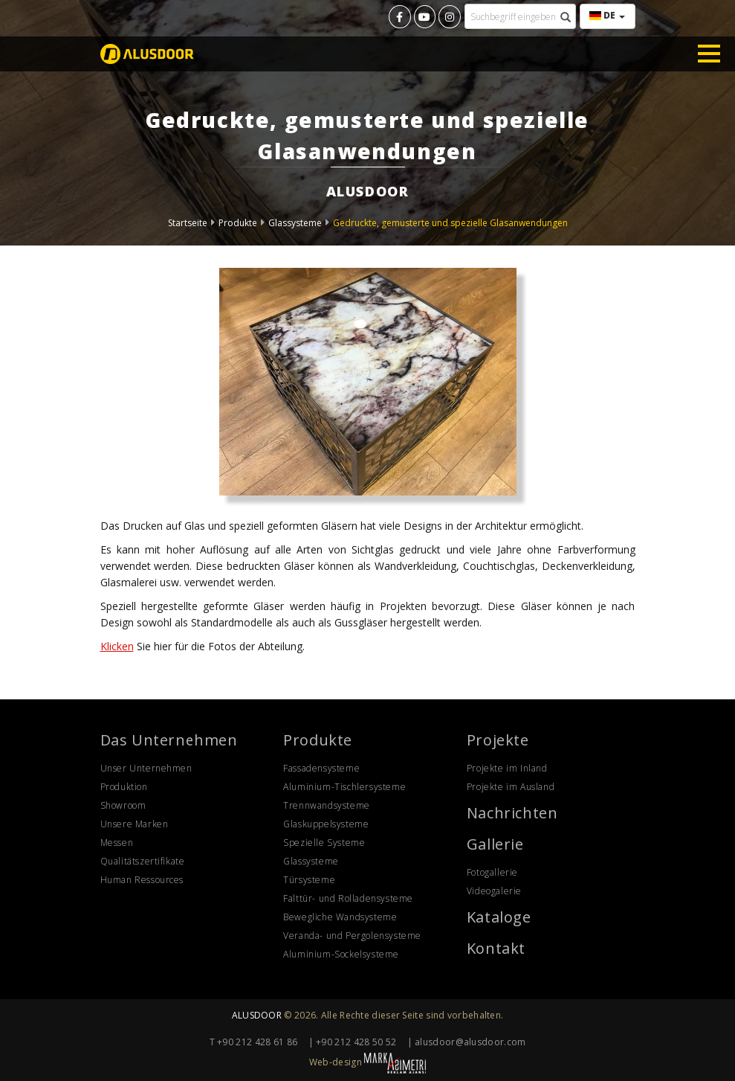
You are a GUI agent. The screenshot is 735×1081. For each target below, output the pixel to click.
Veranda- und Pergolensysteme (352, 935)
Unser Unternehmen (146, 768)
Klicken (117, 646)
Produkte (237, 222)
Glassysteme (295, 222)
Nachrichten (512, 813)
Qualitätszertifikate (142, 861)
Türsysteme (309, 879)
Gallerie (495, 844)
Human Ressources (142, 879)
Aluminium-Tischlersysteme (344, 786)
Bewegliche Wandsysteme (340, 917)
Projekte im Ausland (510, 786)
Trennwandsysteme (326, 805)
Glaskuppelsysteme (326, 824)
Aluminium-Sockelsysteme (341, 954)
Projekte (498, 740)
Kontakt (496, 948)
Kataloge (499, 917)
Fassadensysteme (321, 768)
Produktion (124, 786)
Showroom (123, 805)
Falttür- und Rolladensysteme (348, 898)
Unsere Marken (134, 824)
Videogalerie (494, 891)
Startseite (187, 222)
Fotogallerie (492, 872)
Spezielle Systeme (324, 842)
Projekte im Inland (507, 768)
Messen (117, 842)
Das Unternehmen (169, 740)
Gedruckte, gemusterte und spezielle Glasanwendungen (450, 222)
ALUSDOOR (257, 1015)
